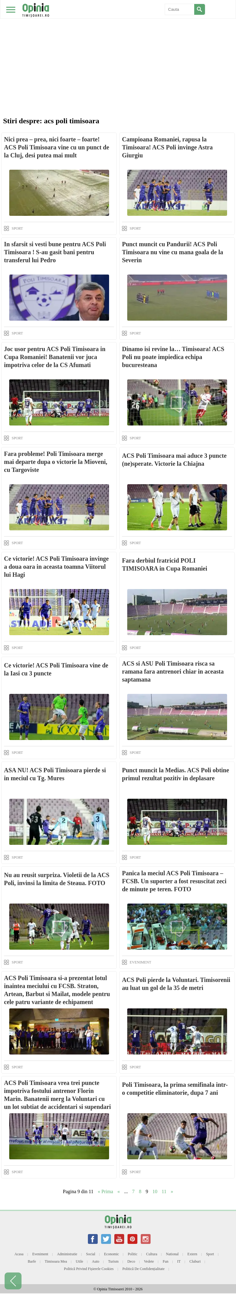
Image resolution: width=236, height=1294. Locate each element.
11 (164, 1191)
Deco (131, 1261)
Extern (192, 1254)
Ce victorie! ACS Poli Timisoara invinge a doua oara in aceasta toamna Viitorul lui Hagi (56, 566)
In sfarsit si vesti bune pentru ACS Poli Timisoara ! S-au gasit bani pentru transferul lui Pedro (55, 252)
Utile (79, 1261)
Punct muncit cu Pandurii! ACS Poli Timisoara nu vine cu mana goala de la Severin (172, 252)
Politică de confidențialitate (143, 1269)
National (172, 1254)
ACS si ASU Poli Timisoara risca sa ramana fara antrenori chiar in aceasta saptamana (173, 671)
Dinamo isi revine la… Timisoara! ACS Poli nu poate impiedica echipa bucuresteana (173, 357)
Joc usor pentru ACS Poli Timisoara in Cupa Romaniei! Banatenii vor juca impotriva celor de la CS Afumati (54, 357)
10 (154, 1191)
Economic (111, 1254)
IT (179, 1261)
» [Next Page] (172, 1191)
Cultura (151, 1254)
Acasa (18, 1254)
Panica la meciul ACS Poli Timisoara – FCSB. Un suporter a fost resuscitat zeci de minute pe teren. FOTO (174, 881)
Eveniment (40, 1254)
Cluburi (195, 1261)
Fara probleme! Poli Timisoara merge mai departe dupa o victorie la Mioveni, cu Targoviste (55, 461)
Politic (132, 1254)
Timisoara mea (56, 1261)
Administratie (67, 1254)
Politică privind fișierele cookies (89, 1269)
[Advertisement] (118, 46)
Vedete (149, 1261)
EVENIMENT (140, 962)
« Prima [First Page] (105, 1191)
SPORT (17, 228)
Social (90, 1254)
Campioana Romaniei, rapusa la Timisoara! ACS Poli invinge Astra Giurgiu (167, 147)
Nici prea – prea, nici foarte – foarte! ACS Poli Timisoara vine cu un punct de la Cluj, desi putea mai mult (56, 147)
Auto (95, 1261)
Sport (210, 1254)
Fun (165, 1261)
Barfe (32, 1261)
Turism (113, 1261)
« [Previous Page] (118, 1191)
